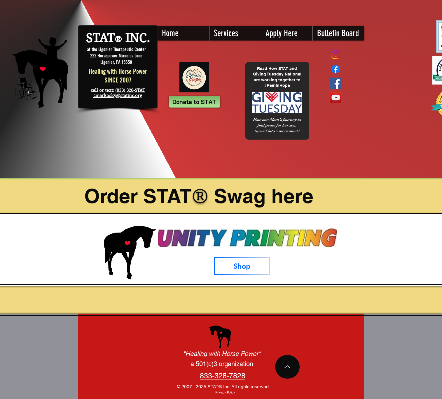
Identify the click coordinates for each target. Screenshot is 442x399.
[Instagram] (335, 54)
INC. (136, 38)
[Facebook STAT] (335, 83)
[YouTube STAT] (335, 97)
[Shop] (242, 266)
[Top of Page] (287, 367)
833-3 (209, 376)
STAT (100, 38)
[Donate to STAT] (194, 102)
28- (224, 376)
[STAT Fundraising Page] (335, 69)
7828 (237, 376)
